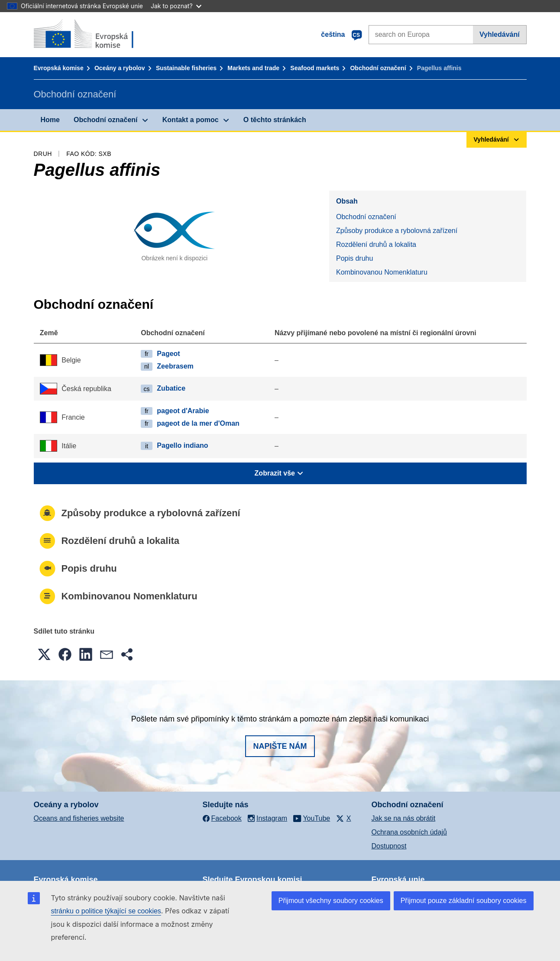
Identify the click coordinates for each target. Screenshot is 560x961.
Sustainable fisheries (186, 68)
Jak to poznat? (176, 6)
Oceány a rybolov (119, 68)
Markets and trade (253, 68)
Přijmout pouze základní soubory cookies (464, 900)
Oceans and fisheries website (79, 818)
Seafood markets (314, 68)
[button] (44, 654)
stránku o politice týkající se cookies (106, 911)
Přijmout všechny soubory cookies (330, 900)
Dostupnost (389, 846)
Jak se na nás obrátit (404, 818)
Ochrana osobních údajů (409, 832)
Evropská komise (59, 68)
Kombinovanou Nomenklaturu (381, 272)
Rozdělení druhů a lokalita (376, 244)
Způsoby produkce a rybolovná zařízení (396, 230)
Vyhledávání (499, 34)
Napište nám (280, 746)
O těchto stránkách (274, 119)
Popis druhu (354, 258)
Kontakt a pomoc (190, 119)
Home (50, 119)
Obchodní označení (378, 68)
